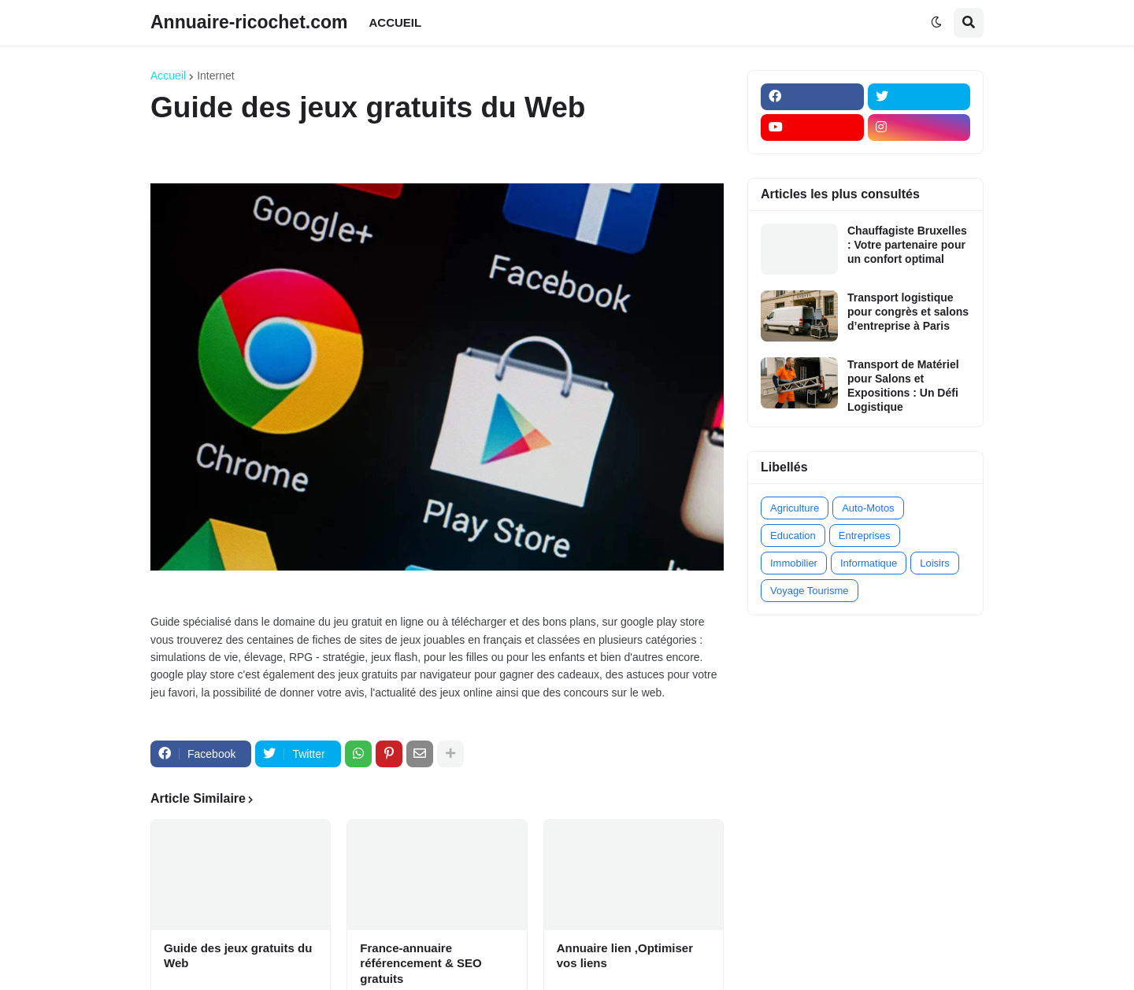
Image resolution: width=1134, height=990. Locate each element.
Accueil (168, 75)
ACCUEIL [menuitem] (395, 22)
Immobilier (793, 563)
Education (793, 535)
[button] (936, 23)
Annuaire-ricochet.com (249, 22)
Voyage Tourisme (809, 591)
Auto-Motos (868, 508)
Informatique (868, 563)
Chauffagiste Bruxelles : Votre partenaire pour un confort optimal (907, 244)
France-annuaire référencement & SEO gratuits (420, 963)
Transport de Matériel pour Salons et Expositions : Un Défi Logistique (903, 386)
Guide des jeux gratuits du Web (238, 955)
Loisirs (935, 563)
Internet (215, 75)
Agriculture (794, 508)
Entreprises (865, 535)
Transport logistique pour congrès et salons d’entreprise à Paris (908, 311)
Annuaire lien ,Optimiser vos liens (625, 955)
